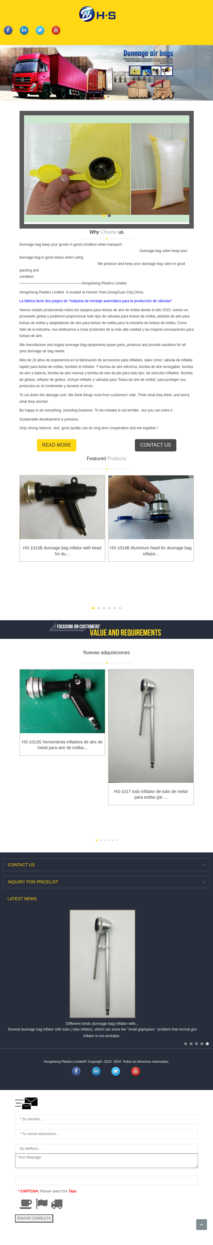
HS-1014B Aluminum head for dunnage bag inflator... (151, 550)
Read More (56, 445)
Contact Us (155, 445)
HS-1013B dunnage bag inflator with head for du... (62, 550)
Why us (106, 232)
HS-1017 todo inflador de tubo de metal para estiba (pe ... (150, 794)
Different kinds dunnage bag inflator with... (102, 1023)
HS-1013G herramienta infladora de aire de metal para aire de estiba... (62, 744)
